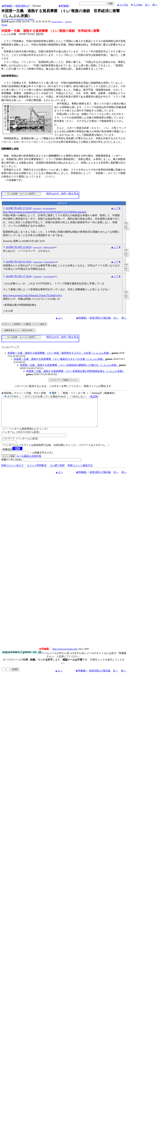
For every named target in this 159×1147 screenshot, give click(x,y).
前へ (154, 4)
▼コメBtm (136, 4)
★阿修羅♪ (7, 6)
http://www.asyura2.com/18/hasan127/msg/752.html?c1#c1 (32, 295)
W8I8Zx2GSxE (48, 247)
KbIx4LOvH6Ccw (57, 22)
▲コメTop (122, 4)
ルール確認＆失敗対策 (28, 461)
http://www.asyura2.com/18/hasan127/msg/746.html (17, 19)
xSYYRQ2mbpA (48, 208)
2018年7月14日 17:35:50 (18, 208)
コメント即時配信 (37, 471)
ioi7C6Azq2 (37, 208)
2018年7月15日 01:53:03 (18, 261)
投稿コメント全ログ (12, 471)
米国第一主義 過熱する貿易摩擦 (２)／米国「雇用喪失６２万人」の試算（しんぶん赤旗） (59, 353)
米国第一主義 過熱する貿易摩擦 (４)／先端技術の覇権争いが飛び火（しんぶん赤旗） (69, 365)
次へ (147, 4)
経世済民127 (22, 6)
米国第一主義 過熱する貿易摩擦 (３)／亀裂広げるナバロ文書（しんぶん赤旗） (59, 359)
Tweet (4, 25)
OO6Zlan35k (37, 276)
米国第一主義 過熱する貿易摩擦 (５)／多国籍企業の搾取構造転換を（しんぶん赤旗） (75, 371)
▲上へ (59, 318)
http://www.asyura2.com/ (65, 654)
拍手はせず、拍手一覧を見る (62, 193)
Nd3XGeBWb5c (49, 262)
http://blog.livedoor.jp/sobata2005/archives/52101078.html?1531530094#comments (44, 212)
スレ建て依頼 (57, 471)
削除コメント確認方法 (80, 471)
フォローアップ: (10, 347)
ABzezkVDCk (37, 262)
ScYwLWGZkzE (48, 276)
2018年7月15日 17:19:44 (18, 276)
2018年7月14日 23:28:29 (18, 247)
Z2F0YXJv (68, 22)
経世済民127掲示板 (100, 318)
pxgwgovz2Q (37, 247)
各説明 (94, 396)
